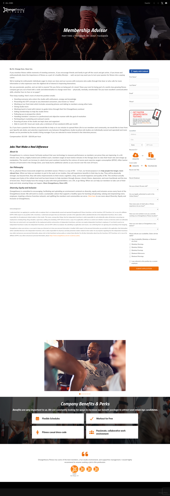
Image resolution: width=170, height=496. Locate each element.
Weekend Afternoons (137, 253)
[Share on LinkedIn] (158, 3)
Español (147, 3)
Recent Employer (134, 178)
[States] (136, 145)
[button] (80, 393)
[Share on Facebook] (154, 3)
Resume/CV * (133, 150)
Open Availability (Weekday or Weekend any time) (142, 240)
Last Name (132, 85)
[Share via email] (166, 3)
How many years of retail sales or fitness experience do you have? (141, 205)
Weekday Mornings (136, 244)
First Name (133, 77)
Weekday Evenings (136, 250)
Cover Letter (133, 163)
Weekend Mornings (136, 256)
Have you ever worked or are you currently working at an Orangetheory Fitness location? (143, 215)
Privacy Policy (145, 123)
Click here (92, 196)
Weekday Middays (136, 247)
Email (131, 93)
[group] (85, 365)
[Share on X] (162, 3)
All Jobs (8, 3)
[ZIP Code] (152, 145)
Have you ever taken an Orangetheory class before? (142, 225)
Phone (131, 101)
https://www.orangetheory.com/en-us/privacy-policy (65, 235)
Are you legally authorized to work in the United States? (141, 195)
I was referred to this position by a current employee (143, 262)
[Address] (144, 134)
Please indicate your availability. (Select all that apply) (143, 235)
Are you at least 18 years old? (138, 186)
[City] (144, 139)
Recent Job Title (134, 170)
